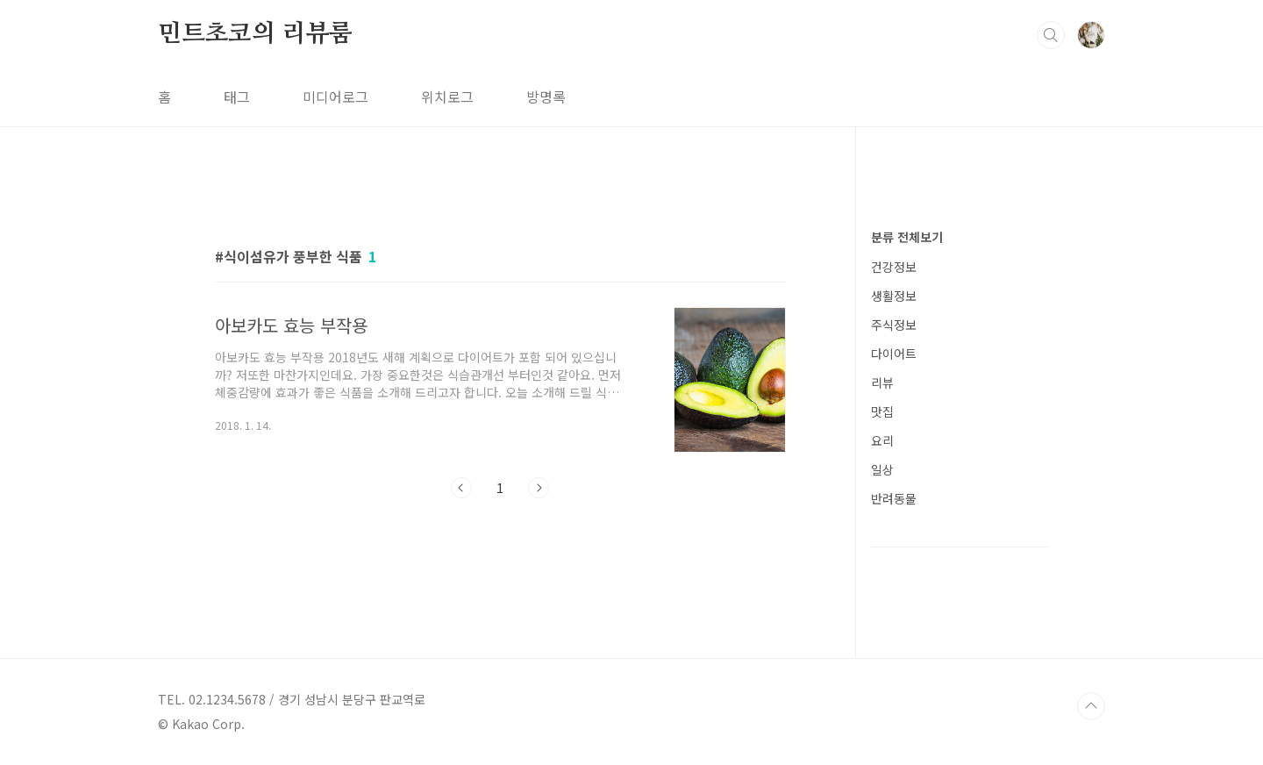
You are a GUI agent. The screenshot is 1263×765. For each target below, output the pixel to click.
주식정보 (894, 324)
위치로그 (447, 96)
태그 (237, 96)
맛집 (882, 411)
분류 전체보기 (907, 237)
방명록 (546, 96)
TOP (1091, 706)
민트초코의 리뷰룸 (255, 34)
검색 (1051, 35)
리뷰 (882, 382)
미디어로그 (335, 96)
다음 (538, 487)
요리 (882, 440)
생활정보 (894, 295)
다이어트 (894, 353)
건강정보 (894, 266)
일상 (882, 469)
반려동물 (894, 498)
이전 (461, 487)
